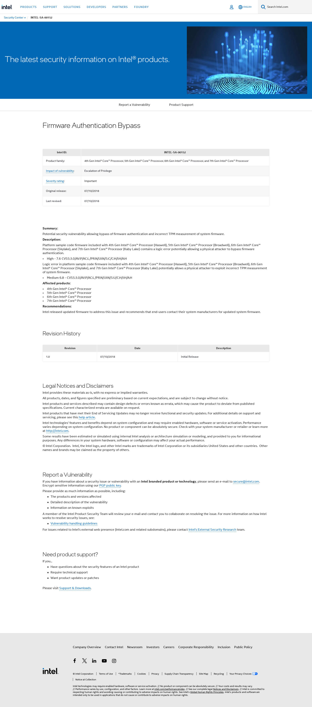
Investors (152, 647)
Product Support (181, 105)
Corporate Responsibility (196, 647)
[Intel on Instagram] (114, 661)
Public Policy (243, 647)
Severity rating (55, 181)
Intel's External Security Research (212, 530)
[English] (245, 7)
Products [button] (28, 7)
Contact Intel (114, 647)
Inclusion (224, 647)
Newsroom (134, 647)
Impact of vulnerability (60, 171)
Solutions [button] (71, 7)
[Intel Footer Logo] (50, 671)
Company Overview (87, 647)
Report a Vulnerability (134, 105)
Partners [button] (120, 7)
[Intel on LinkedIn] (94, 661)
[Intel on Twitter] (84, 661)
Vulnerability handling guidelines (74, 523)
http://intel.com (57, 431)
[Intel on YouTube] (104, 661)
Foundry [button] (141, 7)
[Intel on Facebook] (74, 661)
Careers (168, 647)
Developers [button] (96, 7)
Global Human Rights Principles (207, 691)
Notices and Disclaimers (226, 689)
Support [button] (50, 7)
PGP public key (110, 486)
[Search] (263, 6)
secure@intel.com (246, 482)
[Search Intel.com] (289, 7)
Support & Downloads (75, 588)
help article (87, 417)
